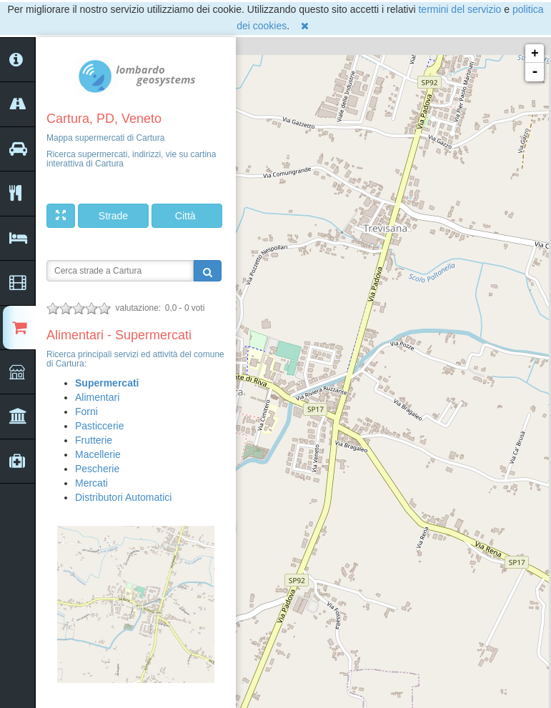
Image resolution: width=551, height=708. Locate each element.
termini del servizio (459, 9)
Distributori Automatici (123, 497)
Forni (86, 411)
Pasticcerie (99, 426)
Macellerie (98, 454)
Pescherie (97, 468)
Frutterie (93, 440)
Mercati (91, 483)
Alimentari (97, 397)
